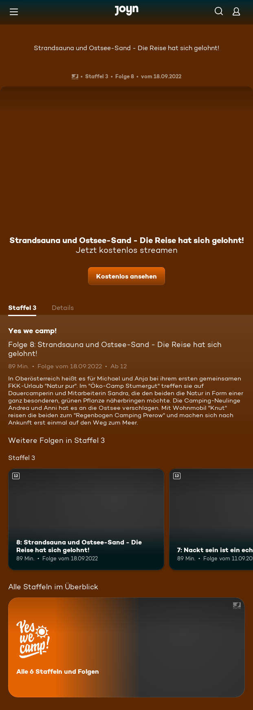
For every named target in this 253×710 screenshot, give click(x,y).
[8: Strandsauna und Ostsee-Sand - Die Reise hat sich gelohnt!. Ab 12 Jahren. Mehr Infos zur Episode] (86, 519)
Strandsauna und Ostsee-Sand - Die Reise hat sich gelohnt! (126, 48)
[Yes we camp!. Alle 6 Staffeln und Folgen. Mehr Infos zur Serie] (126, 647)
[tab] (22, 308)
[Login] (236, 11)
